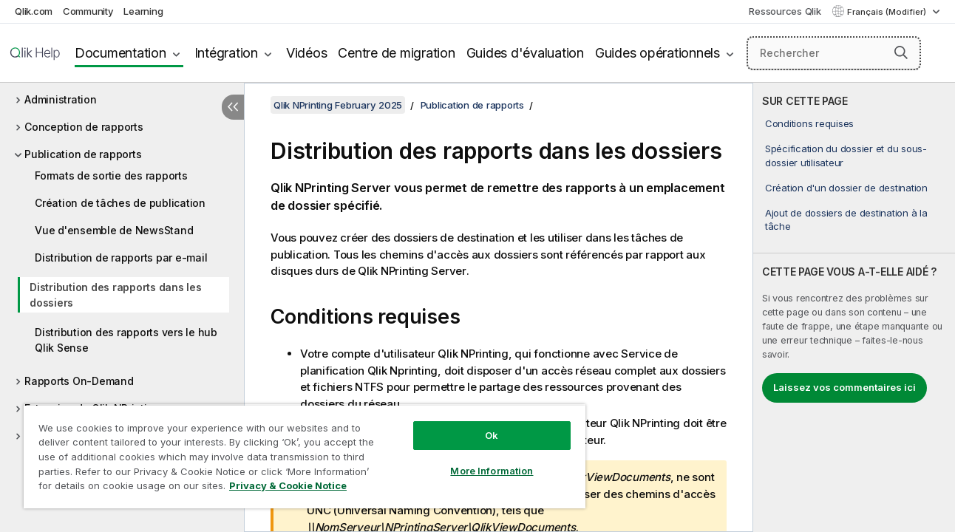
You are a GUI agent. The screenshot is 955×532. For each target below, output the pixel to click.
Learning (143, 11)
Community (88, 11)
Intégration (226, 53)
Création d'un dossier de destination (846, 188)
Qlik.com (33, 11)
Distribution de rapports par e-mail (121, 257)
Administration (60, 99)
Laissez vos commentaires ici (844, 387)
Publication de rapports (82, 154)
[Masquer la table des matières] (233, 107)
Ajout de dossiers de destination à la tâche (846, 219)
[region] (300, 456)
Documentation (120, 53)
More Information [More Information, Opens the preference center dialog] (484, 471)
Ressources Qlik (784, 11)
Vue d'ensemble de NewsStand (114, 230)
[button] (901, 52)
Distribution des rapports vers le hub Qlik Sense (126, 340)
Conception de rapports (83, 126)
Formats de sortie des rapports (111, 175)
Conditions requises (809, 123)
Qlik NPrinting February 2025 (337, 105)
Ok (485, 435)
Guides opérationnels (657, 53)
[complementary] (854, 307)
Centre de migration (396, 53)
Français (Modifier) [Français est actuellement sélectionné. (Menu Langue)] (887, 12)
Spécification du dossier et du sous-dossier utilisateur (846, 155)
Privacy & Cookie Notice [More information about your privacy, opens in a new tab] (288, 485)
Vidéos (306, 53)
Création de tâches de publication (120, 203)
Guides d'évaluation (525, 53)
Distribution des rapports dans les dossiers (116, 295)
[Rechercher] (834, 53)
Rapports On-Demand (79, 381)
